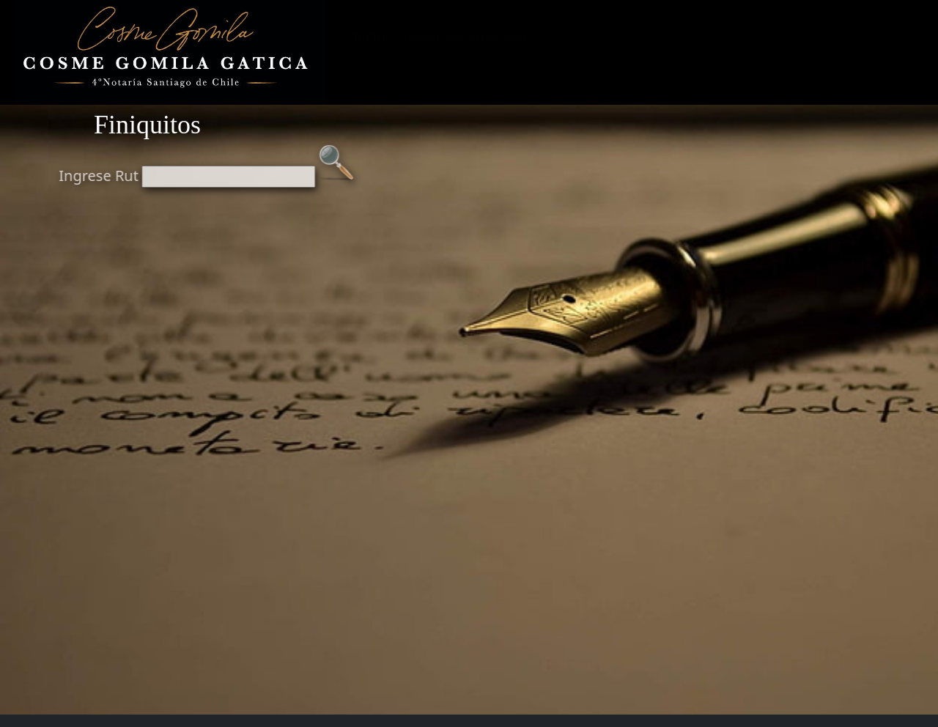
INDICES (715, 56)
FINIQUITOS (679, 37)
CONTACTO (883, 37)
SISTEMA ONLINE (587, 37)
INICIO (367, 37)
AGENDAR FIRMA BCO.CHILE (602, 56)
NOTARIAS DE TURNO (782, 37)
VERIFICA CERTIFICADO (463, 37)
